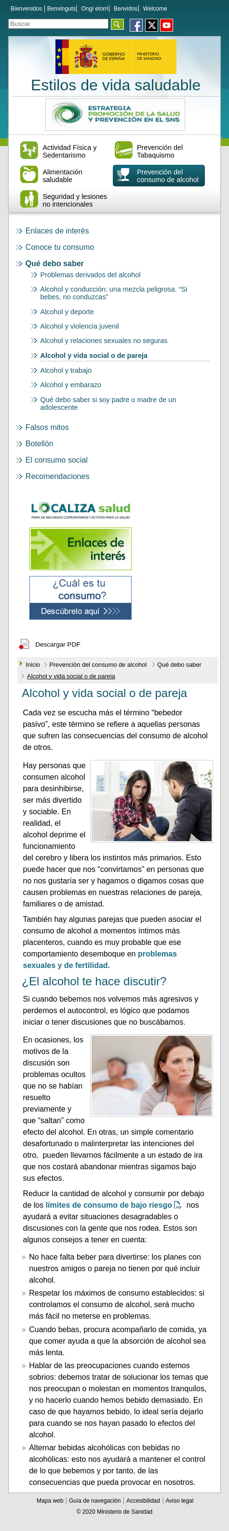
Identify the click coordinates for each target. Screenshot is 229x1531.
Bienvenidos (26, 8)
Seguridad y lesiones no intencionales (74, 200)
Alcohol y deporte (67, 312)
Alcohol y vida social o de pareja (94, 355)
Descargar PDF (58, 644)
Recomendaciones (58, 476)
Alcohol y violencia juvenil (79, 326)
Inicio (33, 664)
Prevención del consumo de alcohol (168, 176)
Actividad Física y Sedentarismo (69, 151)
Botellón (40, 444)
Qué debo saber (55, 263)
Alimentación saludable (62, 176)
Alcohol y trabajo (66, 370)
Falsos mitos (47, 427)
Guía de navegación (95, 1500)
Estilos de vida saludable (116, 85)
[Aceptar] (117, 24)
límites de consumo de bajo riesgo (116, 1205)
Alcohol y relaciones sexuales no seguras (104, 340)
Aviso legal (179, 1500)
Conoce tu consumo (60, 247)
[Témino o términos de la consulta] (58, 24)
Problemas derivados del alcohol (90, 275)
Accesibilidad (144, 1500)
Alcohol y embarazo (70, 385)
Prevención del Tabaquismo (160, 151)
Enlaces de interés (57, 231)
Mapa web (51, 1500)
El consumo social (57, 460)
